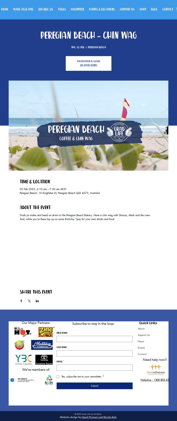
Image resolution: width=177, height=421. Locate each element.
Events (141, 347)
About (141, 328)
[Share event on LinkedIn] (37, 301)
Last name (62, 347)
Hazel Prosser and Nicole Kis (98, 417)
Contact (142, 354)
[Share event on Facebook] (21, 301)
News (141, 341)
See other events (88, 65)
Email (60, 361)
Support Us (144, 335)
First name (62, 333)
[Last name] (94, 353)
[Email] (94, 368)
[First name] (94, 339)
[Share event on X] (29, 301)
